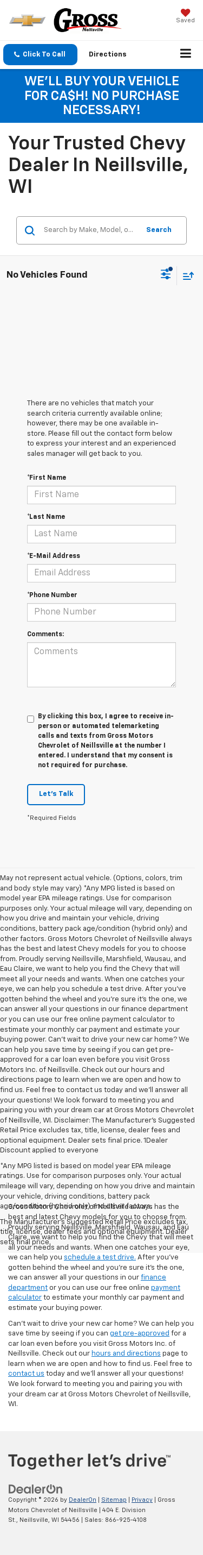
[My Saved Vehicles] (185, 17)
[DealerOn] (35, 1489)
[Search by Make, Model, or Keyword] (90, 230)
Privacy (142, 1500)
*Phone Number (52, 595)
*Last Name (46, 517)
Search (159, 230)
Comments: (45, 634)
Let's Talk (56, 794)
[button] (40, 54)
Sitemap (114, 1500)
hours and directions (126, 1353)
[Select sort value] (185, 275)
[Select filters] (166, 275)
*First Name (46, 478)
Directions (108, 54)
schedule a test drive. (100, 1257)
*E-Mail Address (53, 556)
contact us (26, 1373)
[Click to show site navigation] (186, 55)
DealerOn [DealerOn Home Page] (82, 1500)
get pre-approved (139, 1333)
